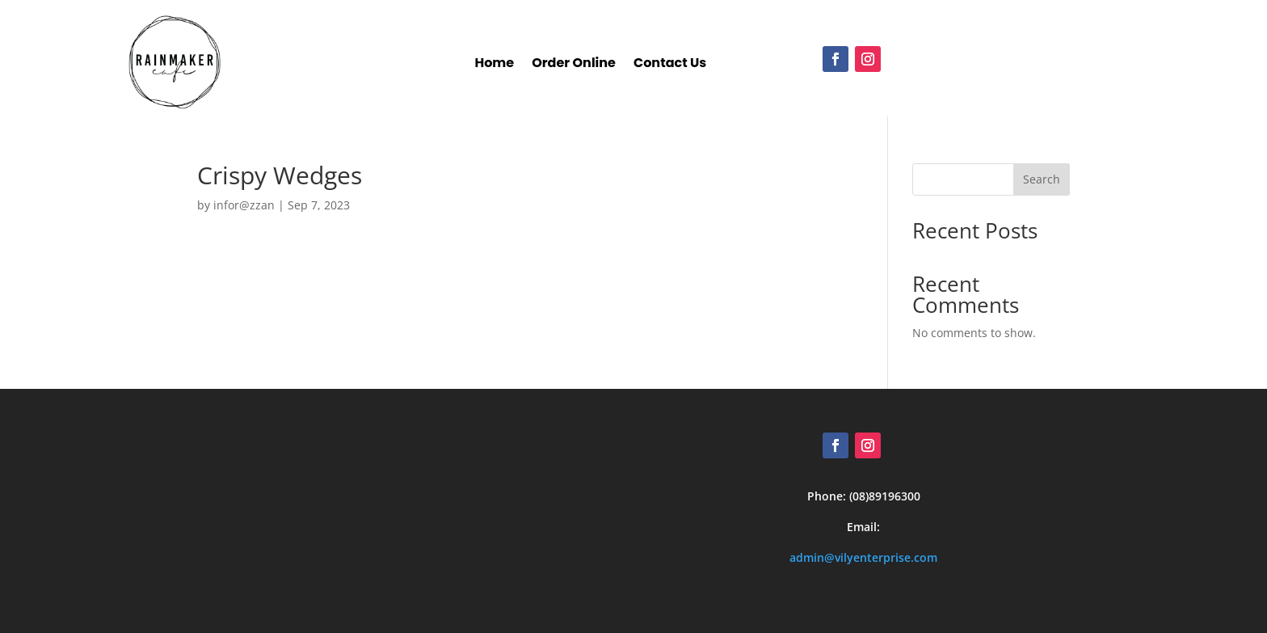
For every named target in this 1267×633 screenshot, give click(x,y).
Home (494, 65)
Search (1041, 179)
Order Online (574, 65)
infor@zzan (244, 205)
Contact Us (670, 65)
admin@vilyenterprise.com (863, 557)
